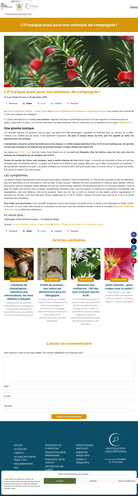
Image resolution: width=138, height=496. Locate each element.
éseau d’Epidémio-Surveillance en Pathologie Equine (80, 111)
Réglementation (23, 463)
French (16, 2)
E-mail (7, 396)
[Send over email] (41, 103)
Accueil (18, 445)
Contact (19, 452)
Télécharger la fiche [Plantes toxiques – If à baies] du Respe (31, 219)
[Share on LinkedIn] (56, 103)
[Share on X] (27, 103)
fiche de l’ (125, 122)
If (5, 114)
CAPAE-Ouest (24, 152)
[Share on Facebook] (11, 103)
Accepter (60, 481)
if (6, 119)
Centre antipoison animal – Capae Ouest (31, 224)
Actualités (20, 449)
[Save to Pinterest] (72, 103)
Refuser (93, 481)
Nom (7, 386)
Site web (8, 406)
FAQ (16, 467)
